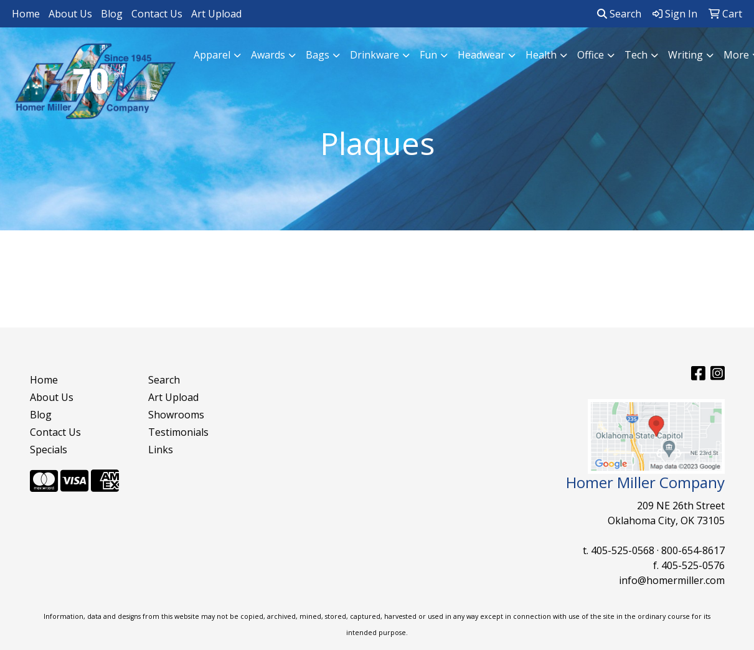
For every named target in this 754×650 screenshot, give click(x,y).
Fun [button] (428, 55)
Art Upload (216, 14)
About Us (70, 14)
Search (619, 14)
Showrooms (176, 415)
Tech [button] (636, 55)
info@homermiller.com (672, 580)
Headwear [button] (481, 55)
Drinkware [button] (374, 55)
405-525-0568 (622, 550)
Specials (48, 449)
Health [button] (541, 55)
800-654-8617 (693, 550)
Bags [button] (317, 55)
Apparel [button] (212, 55)
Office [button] (590, 55)
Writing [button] (685, 55)
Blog (112, 14)
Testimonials (178, 432)
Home (26, 14)
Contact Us (156, 14)
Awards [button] (268, 55)
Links (160, 449)
